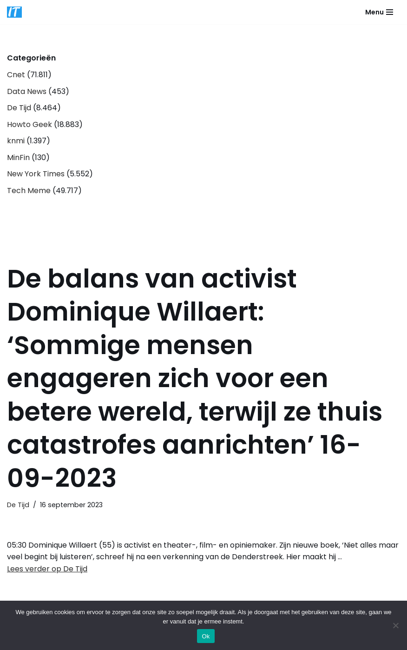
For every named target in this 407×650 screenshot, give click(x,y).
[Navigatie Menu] (379, 12)
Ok (206, 636)
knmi (16, 140)
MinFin (18, 157)
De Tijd (19, 107)
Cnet (16, 74)
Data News (26, 91)
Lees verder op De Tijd (47, 568)
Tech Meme (29, 190)
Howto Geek (29, 124)
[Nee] (395, 625)
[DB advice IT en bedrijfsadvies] (14, 12)
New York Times (36, 173)
